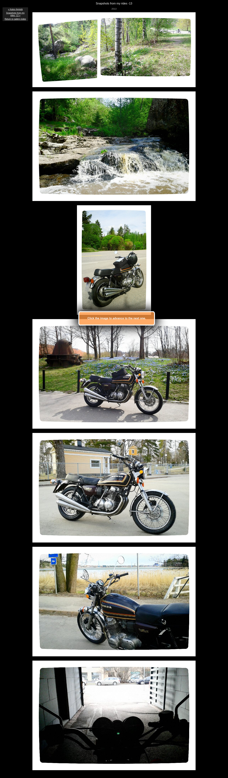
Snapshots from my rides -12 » (15, 14)
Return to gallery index (15, 19)
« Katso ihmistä (15, 9)
